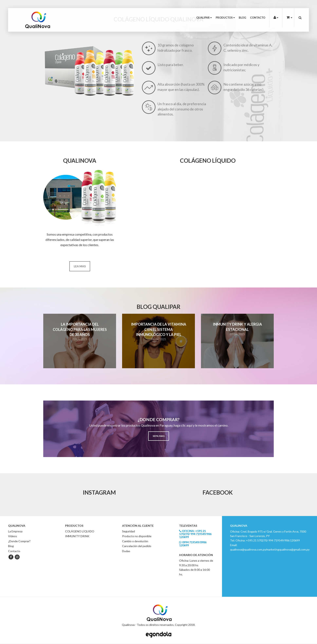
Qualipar (204, 17)
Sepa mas (159, 435)
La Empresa (15, 531)
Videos (12, 536)
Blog (242, 17)
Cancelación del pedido (136, 546)
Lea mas (80, 266)
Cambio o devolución (135, 541)
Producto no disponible (136, 536)
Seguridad (128, 531)
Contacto (257, 17)
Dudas (126, 551)
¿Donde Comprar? (19, 541)
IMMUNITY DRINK (77, 536)
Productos (225, 17)
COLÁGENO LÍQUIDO (79, 531)
